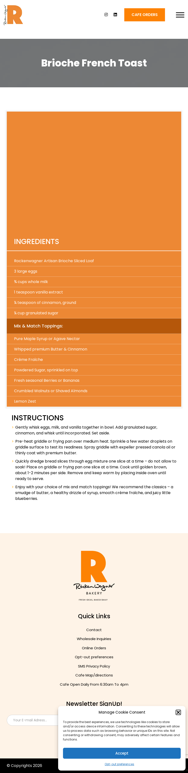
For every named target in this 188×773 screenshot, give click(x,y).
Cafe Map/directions (94, 675)
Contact (94, 629)
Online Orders (94, 648)
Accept (121, 753)
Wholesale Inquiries (94, 638)
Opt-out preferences (119, 764)
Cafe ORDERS (145, 14)
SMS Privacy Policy (94, 666)
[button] (178, 712)
